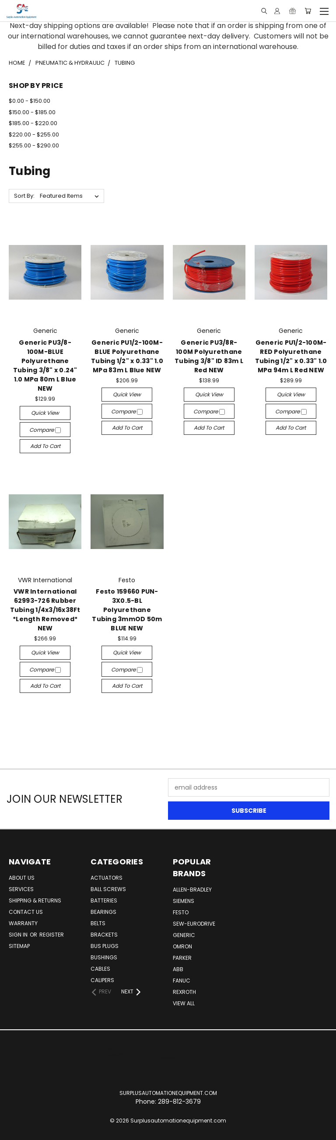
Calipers (102, 980)
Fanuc (181, 980)
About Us (22, 877)
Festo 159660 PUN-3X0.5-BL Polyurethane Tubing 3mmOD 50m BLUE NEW (127, 610)
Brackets (104, 934)
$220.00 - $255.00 (34, 134)
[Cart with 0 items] (307, 11)
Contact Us (26, 912)
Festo (181, 912)
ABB (178, 969)
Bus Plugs (105, 946)
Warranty (23, 923)
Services (21, 889)
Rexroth (184, 992)
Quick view (45, 412)
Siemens (183, 901)
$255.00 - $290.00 (34, 145)
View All (184, 1003)
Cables (100, 968)
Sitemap (19, 946)
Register (51, 934)
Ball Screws (108, 889)
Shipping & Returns (35, 900)
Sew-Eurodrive (194, 923)
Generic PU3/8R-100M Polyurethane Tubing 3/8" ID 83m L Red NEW (209, 356)
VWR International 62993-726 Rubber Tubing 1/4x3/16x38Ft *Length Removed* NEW (45, 610)
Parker (182, 958)
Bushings (104, 957)
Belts (98, 923)
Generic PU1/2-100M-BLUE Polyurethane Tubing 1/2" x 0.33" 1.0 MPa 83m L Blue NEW (127, 356)
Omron (182, 946)
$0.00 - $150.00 (29, 101)
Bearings (103, 912)
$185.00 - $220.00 (33, 123)
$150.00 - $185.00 (32, 112)
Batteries (104, 900)
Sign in (19, 934)
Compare (45, 430)
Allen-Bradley (192, 889)
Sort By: (24, 196)
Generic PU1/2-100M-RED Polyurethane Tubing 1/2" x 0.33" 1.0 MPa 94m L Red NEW (291, 356)
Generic (184, 935)
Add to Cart (45, 446)
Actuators (106, 877)
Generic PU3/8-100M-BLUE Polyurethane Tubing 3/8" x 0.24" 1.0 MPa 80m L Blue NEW (45, 365)
